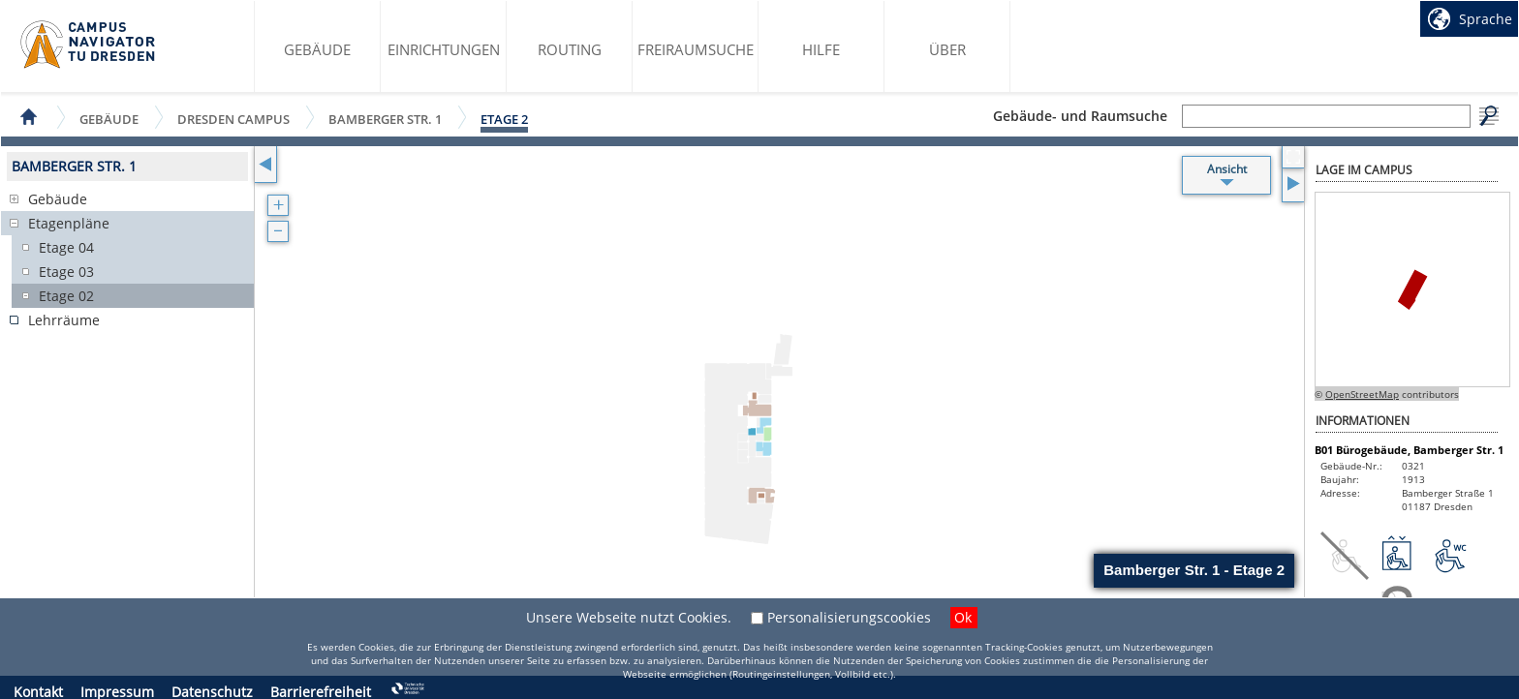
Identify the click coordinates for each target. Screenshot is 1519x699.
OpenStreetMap (1362, 394)
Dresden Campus (233, 118)
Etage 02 (66, 296)
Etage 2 (504, 119)
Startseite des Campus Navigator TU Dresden (88, 44)
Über (947, 49)
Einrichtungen (444, 49)
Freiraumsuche (695, 49)
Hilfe (821, 49)
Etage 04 (66, 247)
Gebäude (317, 49)
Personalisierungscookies (849, 617)
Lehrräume (64, 320)
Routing (570, 49)
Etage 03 (66, 271)
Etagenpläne (68, 223)
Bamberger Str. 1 (385, 118)
